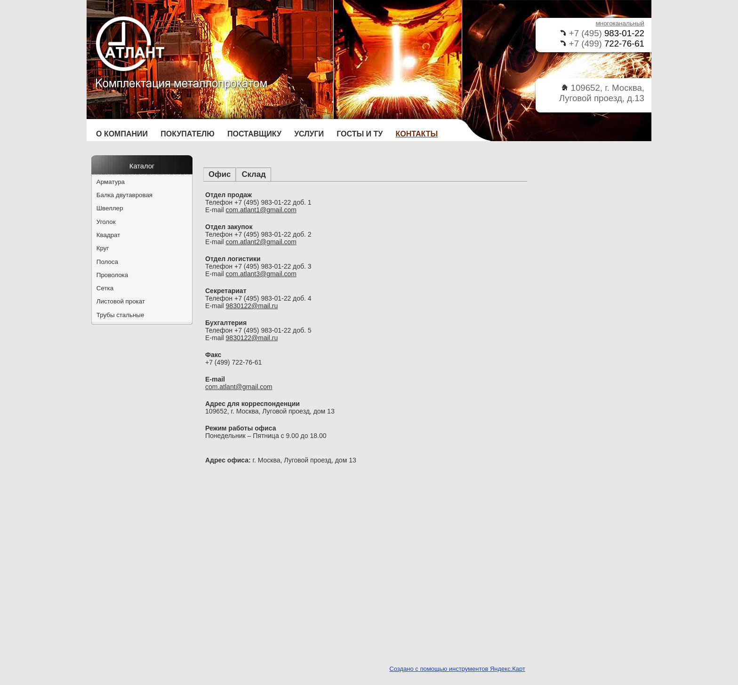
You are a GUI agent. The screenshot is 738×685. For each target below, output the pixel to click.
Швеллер (109, 208)
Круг (102, 248)
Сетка (104, 288)
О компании (122, 134)
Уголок (106, 221)
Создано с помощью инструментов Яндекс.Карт (457, 668)
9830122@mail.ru (252, 306)
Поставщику (254, 134)
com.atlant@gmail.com (239, 386)
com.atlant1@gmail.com (261, 210)
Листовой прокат (120, 301)
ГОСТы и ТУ (360, 134)
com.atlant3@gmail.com (261, 274)
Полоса (107, 261)
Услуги (309, 134)
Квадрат (108, 235)
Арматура (110, 181)
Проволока (112, 275)
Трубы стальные (120, 315)
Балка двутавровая (124, 195)
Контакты (417, 134)
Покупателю (187, 134)
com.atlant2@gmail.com (261, 242)
